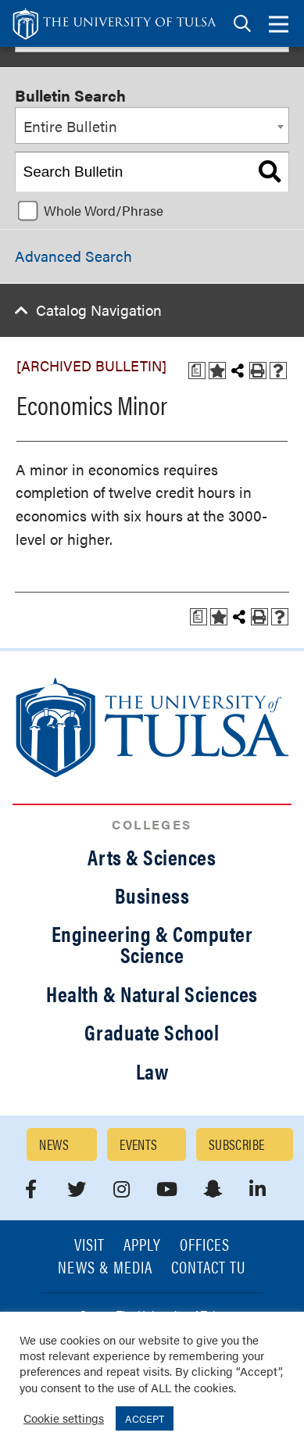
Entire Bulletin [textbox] (70, 126)
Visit (89, 1245)
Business (152, 895)
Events (139, 1144)
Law (152, 1071)
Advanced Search (73, 256)
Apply (142, 1245)
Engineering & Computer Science (152, 944)
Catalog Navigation (99, 310)
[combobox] (152, 126)
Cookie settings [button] (63, 1417)
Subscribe (237, 1144)
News (54, 1144)
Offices (205, 1245)
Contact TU (208, 1268)
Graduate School (151, 1032)
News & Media (105, 1268)
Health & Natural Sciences (152, 993)
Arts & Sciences (152, 857)
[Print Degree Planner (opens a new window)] (197, 370)
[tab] (242, 23)
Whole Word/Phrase (103, 210)
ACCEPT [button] (144, 1418)
